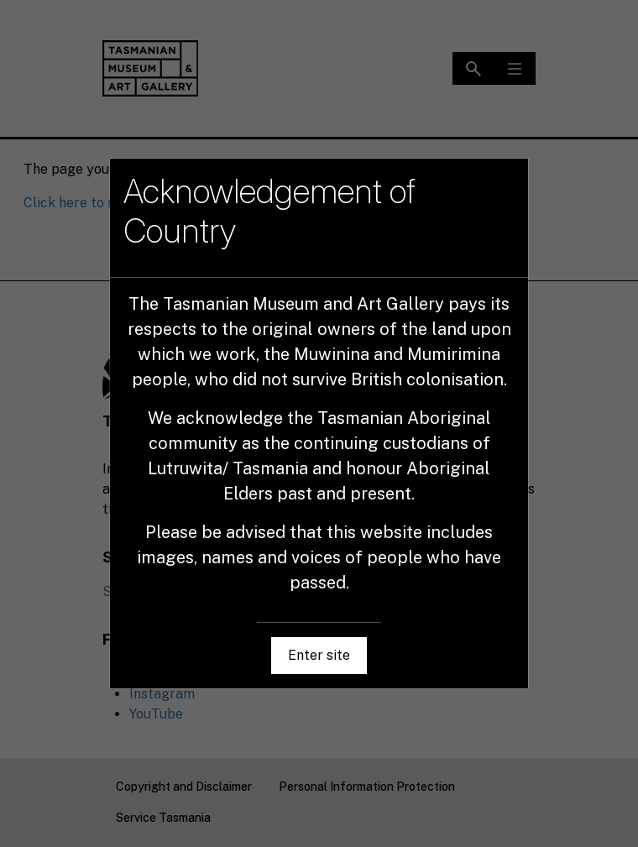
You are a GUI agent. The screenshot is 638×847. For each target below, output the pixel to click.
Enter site (319, 655)
